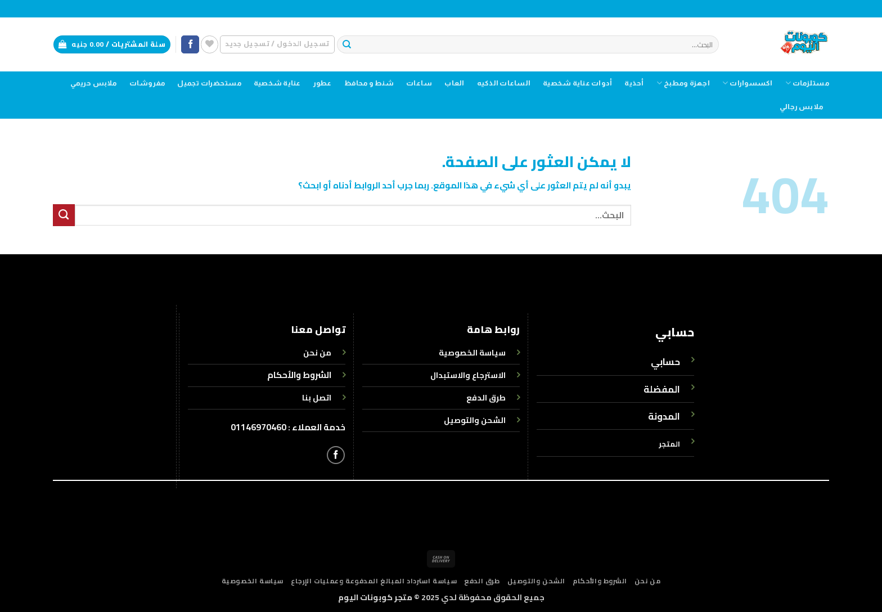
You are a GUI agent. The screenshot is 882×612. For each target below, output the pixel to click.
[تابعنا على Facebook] (190, 44)
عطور (322, 83)
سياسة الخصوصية (253, 581)
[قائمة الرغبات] (209, 44)
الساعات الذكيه (503, 83)
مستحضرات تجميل (209, 83)
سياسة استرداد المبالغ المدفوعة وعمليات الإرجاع (374, 581)
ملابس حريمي (93, 83)
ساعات (419, 83)
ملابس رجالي (801, 107)
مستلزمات (807, 83)
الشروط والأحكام (299, 375)
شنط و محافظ (369, 83)
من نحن (647, 581)
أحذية (634, 83)
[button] (277, 44)
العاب (454, 83)
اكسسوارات (747, 83)
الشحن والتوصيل (536, 581)
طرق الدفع (482, 581)
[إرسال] (347, 44)
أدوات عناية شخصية (577, 83)
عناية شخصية (277, 83)
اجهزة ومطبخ (683, 83)
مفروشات (147, 83)
